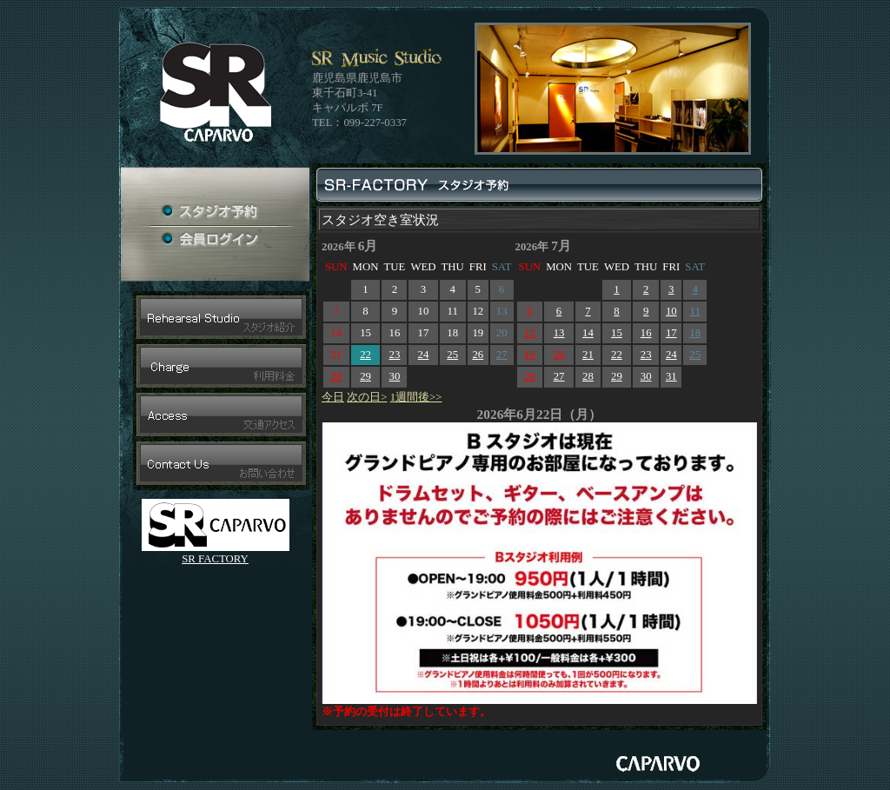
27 (502, 355)
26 (477, 355)
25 (452, 355)
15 (616, 333)
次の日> (367, 397)
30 (395, 376)
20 (559, 355)
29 (365, 376)
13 (559, 333)
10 (671, 311)
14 (588, 333)
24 (423, 355)
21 (588, 355)
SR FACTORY (215, 559)
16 (646, 333)
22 (365, 355)
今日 (333, 397)
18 (695, 333)
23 (395, 355)
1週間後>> (416, 397)
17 (671, 333)
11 (694, 311)
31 (671, 376)
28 (336, 376)
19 (529, 355)
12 (529, 333)
